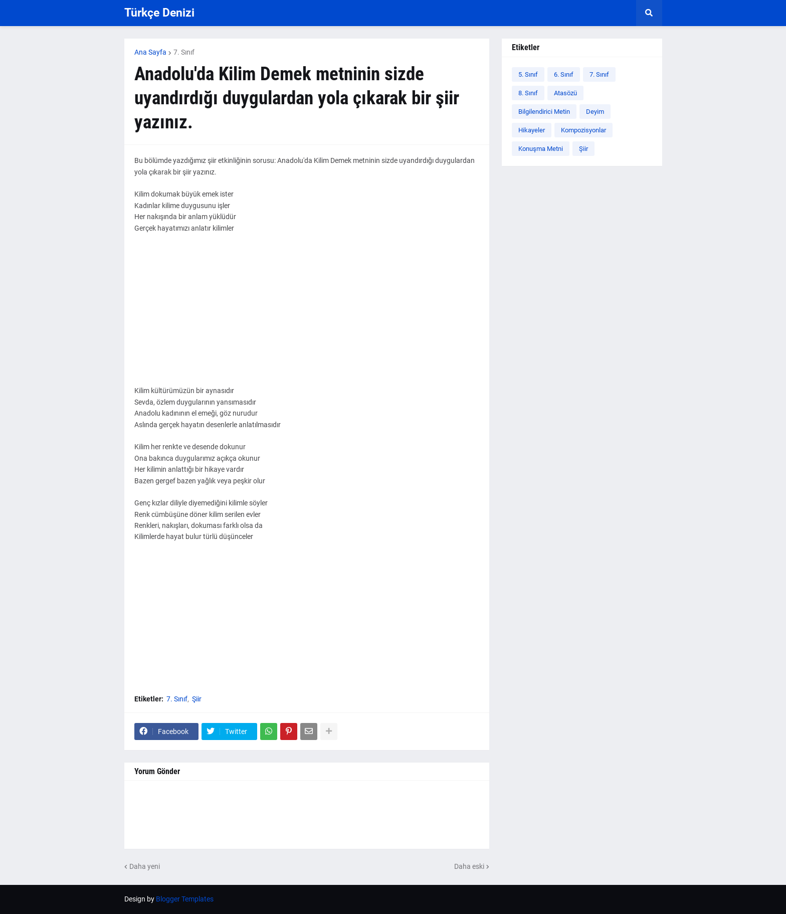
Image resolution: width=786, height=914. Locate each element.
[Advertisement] (306, 315)
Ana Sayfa (150, 52)
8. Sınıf (528, 93)
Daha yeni (144, 866)
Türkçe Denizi (159, 13)
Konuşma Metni (540, 148)
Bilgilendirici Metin (544, 111)
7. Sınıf (183, 52)
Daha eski (469, 866)
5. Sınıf (528, 74)
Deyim (595, 111)
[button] (649, 13)
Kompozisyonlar (583, 130)
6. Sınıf (563, 74)
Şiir (197, 698)
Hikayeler (531, 130)
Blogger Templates (185, 899)
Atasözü (565, 93)
